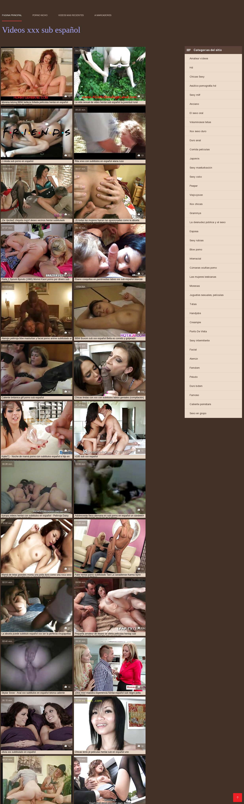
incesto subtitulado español (218, 783)
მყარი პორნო (144, 796)
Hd (191, 67)
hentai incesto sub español (31, 779)
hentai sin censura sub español (104, 779)
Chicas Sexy (197, 77)
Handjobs (195, 313)
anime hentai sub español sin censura (106, 775)
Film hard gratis (106, 796)
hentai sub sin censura (168, 781)
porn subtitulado (109, 786)
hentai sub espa (206, 779)
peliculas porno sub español (19, 786)
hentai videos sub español (30, 783)
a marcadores (103, 15)
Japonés (194, 158)
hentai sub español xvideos (104, 781)
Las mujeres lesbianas (203, 277)
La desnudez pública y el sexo (207, 222)
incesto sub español (144, 783)
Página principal (12, 15)
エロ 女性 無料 (186, 796)
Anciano (194, 104)
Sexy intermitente (200, 340)
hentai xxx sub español (63, 783)
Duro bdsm (196, 386)
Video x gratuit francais (59, 796)
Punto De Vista (198, 331)
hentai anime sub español (164, 777)
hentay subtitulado (117, 783)
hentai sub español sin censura (33, 781)
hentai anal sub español (131, 777)
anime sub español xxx (212, 775)
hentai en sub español (196, 777)
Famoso (194, 395)
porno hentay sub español (171, 788)
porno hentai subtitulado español (130, 788)
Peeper (194, 186)
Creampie (195, 322)
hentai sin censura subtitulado (145, 779)
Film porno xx (205, 796)
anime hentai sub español (65, 775)
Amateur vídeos (199, 58)
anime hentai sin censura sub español (24, 775)
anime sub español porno (181, 775)
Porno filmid (34, 796)
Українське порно (13, 796)
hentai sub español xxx (137, 781)
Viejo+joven (196, 195)
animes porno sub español (40, 777)
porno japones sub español (206, 788)
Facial (193, 349)
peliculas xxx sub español (55, 786)
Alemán (194, 359)
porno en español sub (203, 786)
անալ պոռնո (126, 796)
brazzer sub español (71, 777)
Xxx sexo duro (198, 131)
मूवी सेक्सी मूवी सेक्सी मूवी (165, 796)
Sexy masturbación (201, 168)
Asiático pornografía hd (203, 86)
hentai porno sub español (66, 779)
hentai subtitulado (196, 781)
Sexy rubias (196, 240)
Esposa (194, 231)
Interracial (195, 259)
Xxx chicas (196, 204)
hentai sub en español (180, 779)
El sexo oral (196, 113)
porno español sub (26, 788)
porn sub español (84, 786)
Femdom (195, 368)
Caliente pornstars (200, 404)
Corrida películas (200, 149)
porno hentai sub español (56, 788)
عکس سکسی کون (23, 799)
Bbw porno (196, 249)
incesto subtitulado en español (179, 783)
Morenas (195, 286)
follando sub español (101, 777)
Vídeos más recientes (71, 15)
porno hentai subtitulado (91, 788)
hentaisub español (91, 783)
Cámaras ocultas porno (203, 268)
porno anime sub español (138, 786)
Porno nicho (39, 15)
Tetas (193, 304)
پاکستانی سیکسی (85, 796)
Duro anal (195, 140)
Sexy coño (196, 177)
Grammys (195, 213)
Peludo (194, 377)
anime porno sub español (147, 775)
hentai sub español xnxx (70, 781)
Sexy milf (195, 95)
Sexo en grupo (198, 413)
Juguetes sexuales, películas (206, 295)
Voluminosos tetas (200, 122)
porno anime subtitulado (171, 786)
